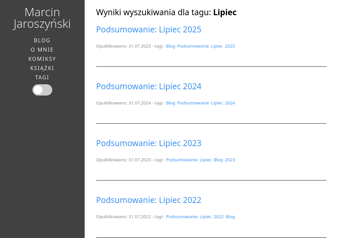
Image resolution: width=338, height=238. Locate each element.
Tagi (42, 77)
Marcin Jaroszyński (42, 17)
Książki (42, 68)
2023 (230, 160)
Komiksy (42, 58)
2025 (230, 46)
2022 (219, 216)
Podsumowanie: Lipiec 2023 (149, 143)
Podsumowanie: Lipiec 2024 (149, 86)
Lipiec (217, 46)
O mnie (42, 49)
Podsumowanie (193, 46)
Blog (170, 46)
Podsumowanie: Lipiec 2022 (149, 199)
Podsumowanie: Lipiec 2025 (149, 29)
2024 (230, 103)
